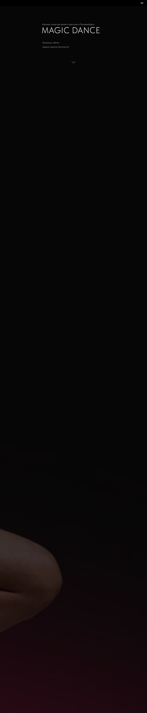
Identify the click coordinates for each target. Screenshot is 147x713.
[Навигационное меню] (142, 3)
